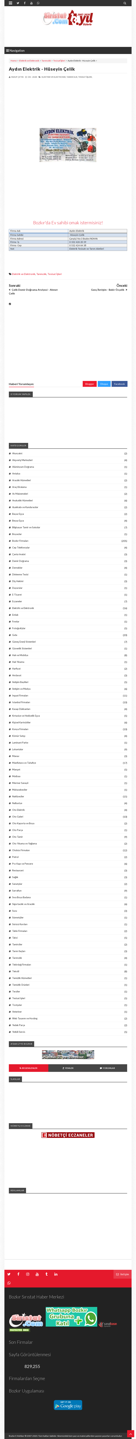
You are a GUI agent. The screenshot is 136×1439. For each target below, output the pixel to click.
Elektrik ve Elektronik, (54, 77)
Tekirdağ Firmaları (21, 964)
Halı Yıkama (18, 661)
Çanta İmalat (19, 554)
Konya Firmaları (20, 729)
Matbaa (16, 776)
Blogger (89, 383)
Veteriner (17, 1011)
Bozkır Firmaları (20, 540)
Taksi (15, 937)
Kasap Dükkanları (21, 709)
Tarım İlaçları (18, 951)
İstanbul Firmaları (21, 702)
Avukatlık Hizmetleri (22, 500)
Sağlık (15, 877)
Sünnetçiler (18, 917)
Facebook (119, 383)
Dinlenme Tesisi (20, 574)
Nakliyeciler (18, 796)
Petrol (15, 857)
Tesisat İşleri (59, 60)
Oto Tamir (17, 836)
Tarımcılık (46, 60)
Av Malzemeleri (20, 493)
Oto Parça (17, 830)
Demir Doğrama (20, 561)
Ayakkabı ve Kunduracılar (25, 507)
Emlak (15, 614)
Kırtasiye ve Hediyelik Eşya (26, 715)
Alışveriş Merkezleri (22, 460)
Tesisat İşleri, (85, 77)
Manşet (16, 769)
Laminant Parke (20, 742)
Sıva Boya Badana (21, 897)
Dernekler (17, 567)
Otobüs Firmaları (21, 850)
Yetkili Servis (18, 1031)
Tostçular (17, 1005)
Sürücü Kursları (19, 924)
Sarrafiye (16, 890)
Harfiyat (16, 668)
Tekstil (15, 971)
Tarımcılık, (72, 77)
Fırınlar (15, 621)
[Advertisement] (38, 103)
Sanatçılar (17, 883)
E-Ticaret (17, 594)
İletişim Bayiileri (20, 682)
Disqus (104, 383)
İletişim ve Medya (21, 688)
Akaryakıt (17, 453)
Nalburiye (17, 803)
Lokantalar (17, 749)
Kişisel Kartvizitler (21, 722)
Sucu (14, 910)
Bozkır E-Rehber (16, 1436)
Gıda (14, 635)
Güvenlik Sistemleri (22, 648)
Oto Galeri (17, 816)
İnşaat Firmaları (20, 695)
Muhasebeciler (19, 789)
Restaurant (18, 870)
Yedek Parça (18, 1025)
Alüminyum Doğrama (23, 466)
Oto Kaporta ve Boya (23, 823)
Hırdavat (16, 675)
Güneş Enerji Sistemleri (24, 641)
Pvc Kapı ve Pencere (22, 863)
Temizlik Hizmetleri (22, 978)
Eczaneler (17, 601)
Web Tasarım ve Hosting (24, 1018)
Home (14, 60)
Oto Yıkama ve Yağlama (24, 843)
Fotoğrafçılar (19, 628)
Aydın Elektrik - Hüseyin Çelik (42, 69)
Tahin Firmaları (19, 931)
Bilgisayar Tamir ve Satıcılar (26, 527)
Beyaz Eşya (18, 520)
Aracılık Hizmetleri (21, 480)
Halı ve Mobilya (20, 655)
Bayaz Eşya (18, 513)
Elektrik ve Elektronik (29, 60)
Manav (15, 756)
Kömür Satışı (18, 735)
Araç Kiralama (19, 487)
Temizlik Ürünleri (20, 984)
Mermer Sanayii (20, 783)
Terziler (16, 991)
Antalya (16, 473)
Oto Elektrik (18, 809)
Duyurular (17, 587)
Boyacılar (17, 534)
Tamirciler (17, 944)
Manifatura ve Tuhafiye (24, 762)
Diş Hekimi (17, 581)
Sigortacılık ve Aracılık (23, 904)
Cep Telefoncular (21, 547)
